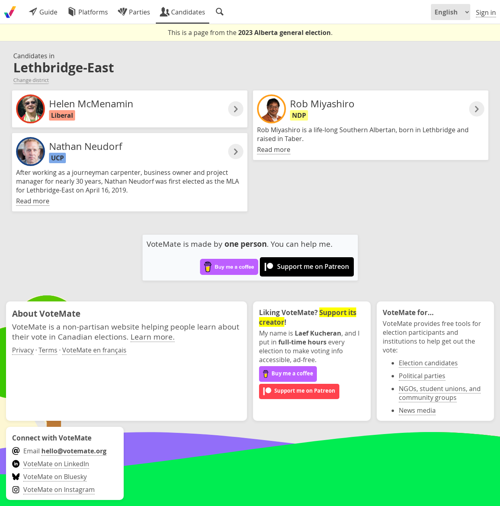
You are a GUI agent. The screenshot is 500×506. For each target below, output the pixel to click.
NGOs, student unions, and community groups (440, 393)
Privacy (23, 350)
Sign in (486, 12)
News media (417, 410)
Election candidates (428, 363)
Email (59, 451)
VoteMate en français (94, 350)
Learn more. (153, 337)
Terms (48, 350)
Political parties (422, 375)
